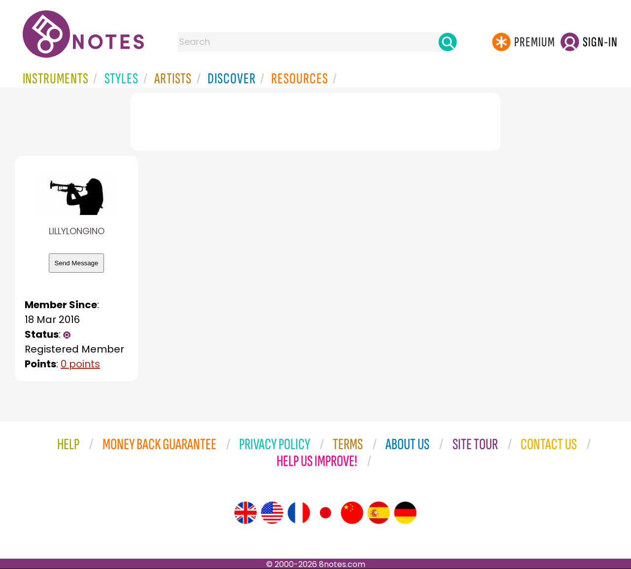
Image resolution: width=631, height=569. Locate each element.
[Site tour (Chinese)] (352, 512)
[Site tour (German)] (405, 512)
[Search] (447, 42)
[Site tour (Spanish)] (378, 512)
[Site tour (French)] (298, 512)
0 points (80, 364)
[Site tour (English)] (245, 512)
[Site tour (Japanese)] (325, 512)
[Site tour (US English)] (272, 512)
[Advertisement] (315, 120)
